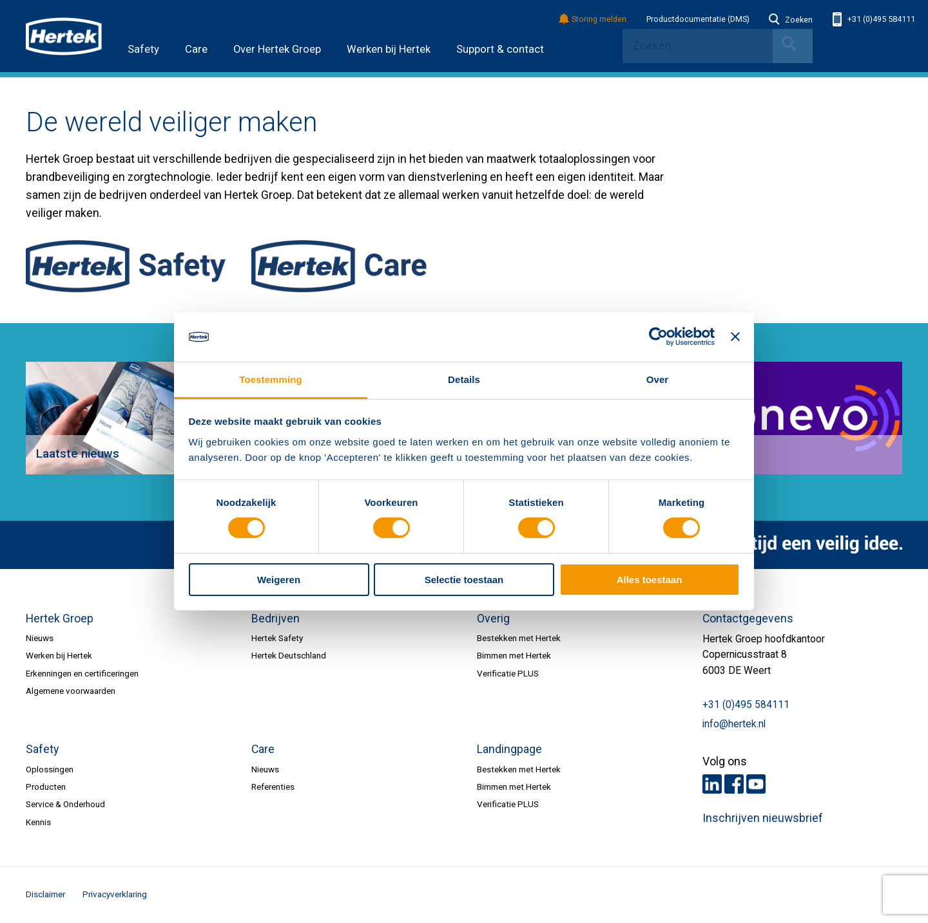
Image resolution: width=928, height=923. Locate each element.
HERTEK (64, 36)
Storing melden (593, 19)
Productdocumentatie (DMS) (697, 19)
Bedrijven (275, 618)
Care (196, 49)
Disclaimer (45, 894)
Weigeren (278, 579)
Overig (493, 618)
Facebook (734, 784)
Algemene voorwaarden (70, 690)
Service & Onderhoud (65, 804)
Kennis (38, 822)
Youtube (756, 784)
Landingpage (509, 749)
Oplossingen (49, 769)
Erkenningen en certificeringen (82, 673)
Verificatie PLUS (508, 673)
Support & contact (500, 49)
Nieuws (39, 638)
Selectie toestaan (464, 579)
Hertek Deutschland (288, 655)
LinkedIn (712, 784)
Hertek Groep (59, 618)
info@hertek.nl (734, 724)
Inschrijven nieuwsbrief (762, 818)
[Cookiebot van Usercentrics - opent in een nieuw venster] (658, 336)
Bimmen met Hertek (514, 655)
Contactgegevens (747, 618)
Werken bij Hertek (388, 49)
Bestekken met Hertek (519, 638)
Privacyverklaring (114, 894)
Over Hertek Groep (277, 49)
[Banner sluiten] (735, 336)
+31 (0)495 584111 (874, 19)
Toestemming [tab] (270, 379)
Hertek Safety (277, 638)
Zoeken (790, 19)
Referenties (273, 786)
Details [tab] (464, 379)
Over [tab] (657, 379)
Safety (143, 49)
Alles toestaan (649, 579)
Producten (46, 786)
